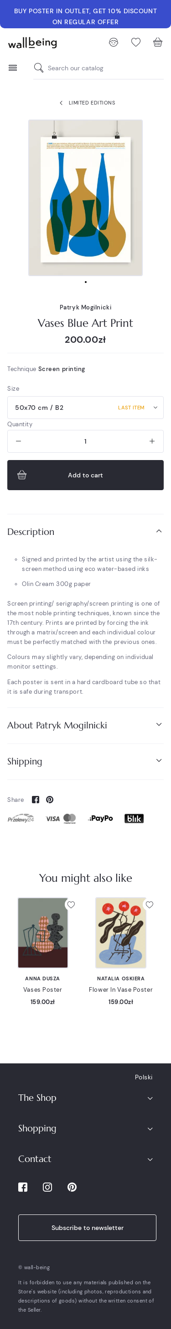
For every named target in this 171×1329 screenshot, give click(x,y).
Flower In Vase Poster (121, 990)
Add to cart (59, 475)
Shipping (85, 761)
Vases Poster (42, 990)
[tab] (85, 532)
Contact (35, 1159)
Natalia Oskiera (121, 978)
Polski (144, 1077)
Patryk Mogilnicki (86, 307)
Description (85, 531)
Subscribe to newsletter (88, 1228)
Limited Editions (85, 103)
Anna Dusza (42, 978)
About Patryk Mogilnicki (85, 725)
